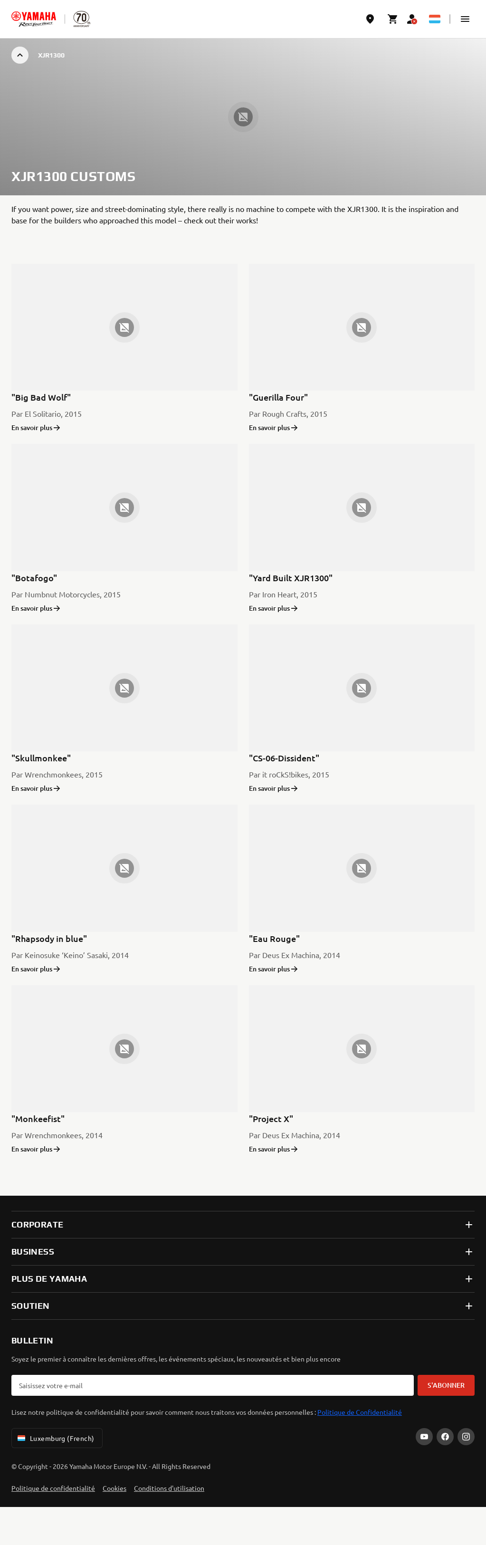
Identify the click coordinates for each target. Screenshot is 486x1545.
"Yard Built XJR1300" (291, 577)
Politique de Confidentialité (359, 1412)
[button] (465, 19)
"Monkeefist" (38, 1118)
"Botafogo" (34, 577)
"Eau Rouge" (274, 938)
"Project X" (271, 1118)
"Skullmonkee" (41, 757)
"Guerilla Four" (278, 397)
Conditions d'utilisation (169, 1488)
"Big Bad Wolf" (41, 397)
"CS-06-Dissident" (284, 757)
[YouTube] (424, 1436)
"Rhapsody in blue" (49, 938)
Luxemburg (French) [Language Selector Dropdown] (55, 1438)
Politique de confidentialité (53, 1488)
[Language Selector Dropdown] (434, 19)
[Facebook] (445, 1436)
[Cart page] (393, 19)
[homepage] (33, 19)
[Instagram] (466, 1436)
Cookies (114, 1488)
